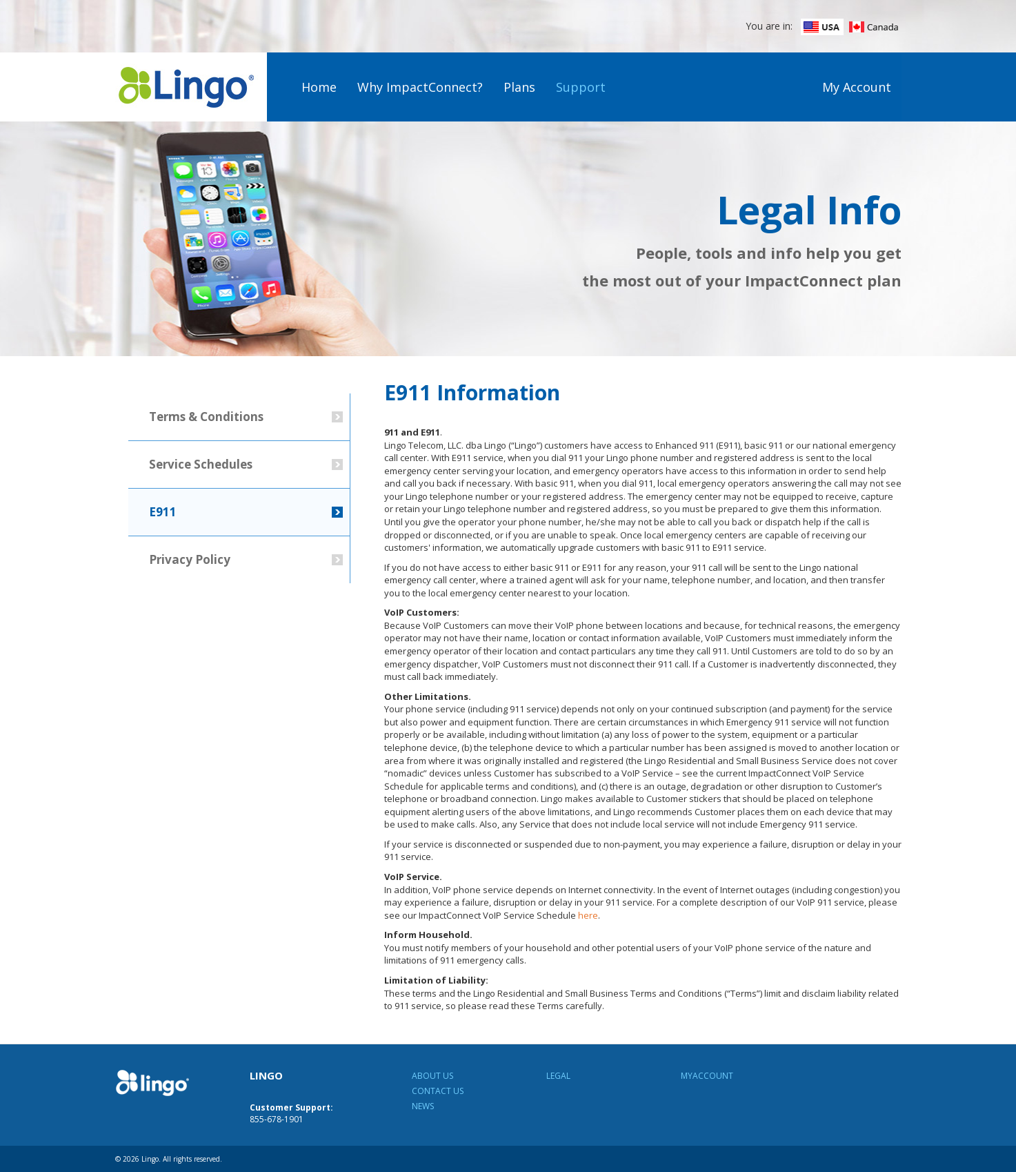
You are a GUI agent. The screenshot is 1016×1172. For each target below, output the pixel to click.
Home (319, 87)
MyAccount (707, 1076)
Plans (519, 87)
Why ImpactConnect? (420, 87)
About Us (432, 1076)
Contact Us (438, 1091)
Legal (558, 1076)
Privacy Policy (189, 559)
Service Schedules (200, 464)
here (588, 915)
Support (581, 87)
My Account (856, 87)
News (423, 1106)
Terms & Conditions (206, 416)
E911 (163, 512)
